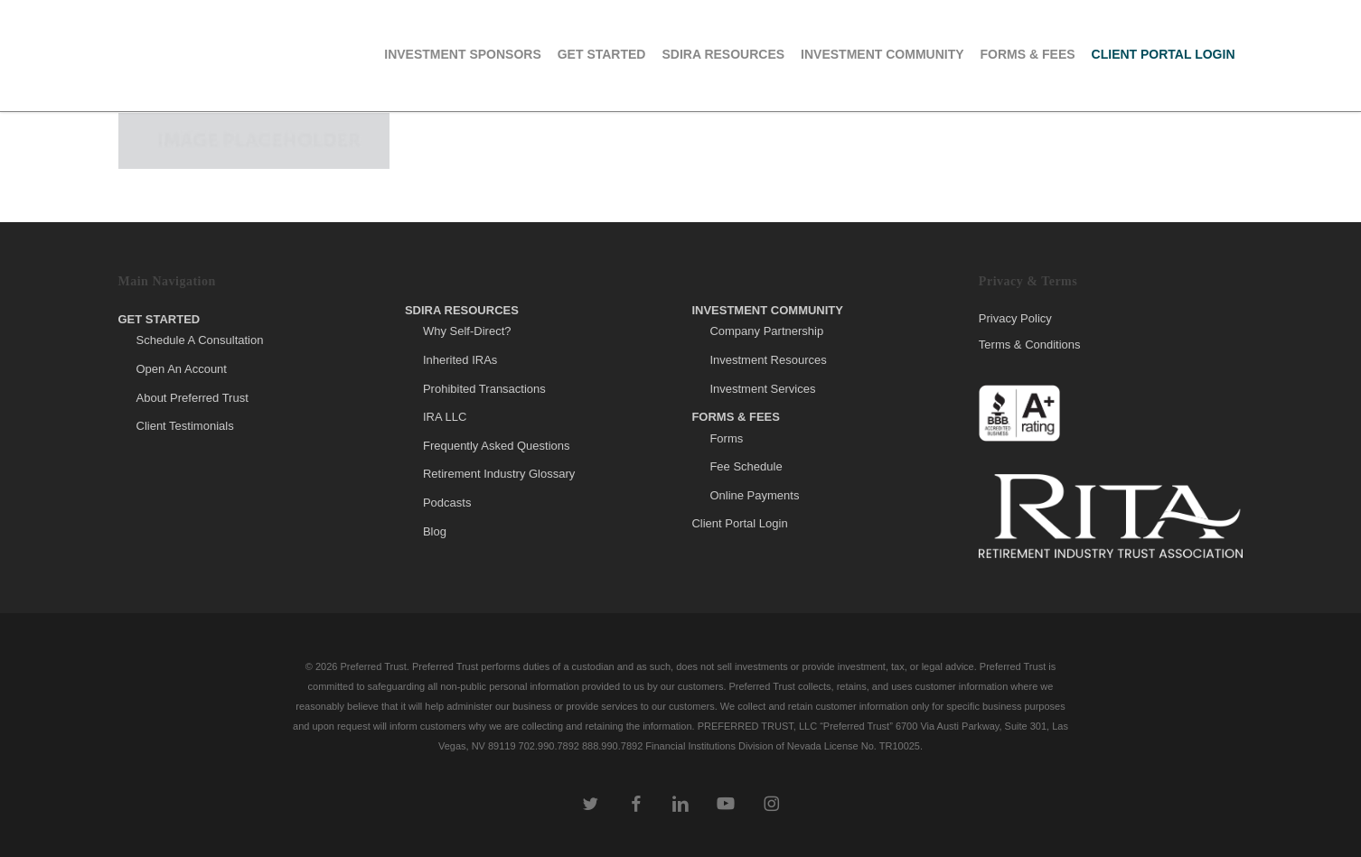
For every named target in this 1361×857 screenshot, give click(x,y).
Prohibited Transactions (484, 389)
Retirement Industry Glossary (499, 473)
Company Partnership (766, 331)
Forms (726, 438)
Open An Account (181, 369)
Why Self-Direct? (467, 331)
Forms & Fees (735, 417)
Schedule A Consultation (200, 340)
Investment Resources (767, 360)
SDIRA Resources (462, 310)
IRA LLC (444, 417)
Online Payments (754, 495)
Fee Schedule (745, 466)
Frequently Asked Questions (496, 445)
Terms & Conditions (1030, 344)
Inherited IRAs (460, 360)
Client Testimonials (185, 426)
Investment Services (762, 389)
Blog (434, 531)
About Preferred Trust (192, 398)
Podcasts (447, 502)
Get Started (159, 319)
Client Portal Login (739, 523)
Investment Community (767, 310)
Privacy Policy (1015, 318)
